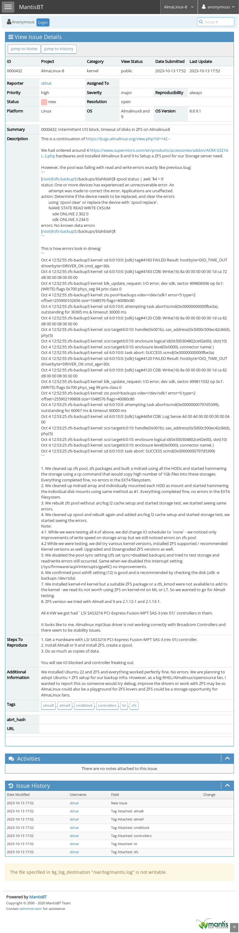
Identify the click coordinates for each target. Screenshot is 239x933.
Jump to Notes (24, 48)
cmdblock (84, 705)
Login (43, 22)
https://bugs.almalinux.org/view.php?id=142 (126, 138)
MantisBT (38, 897)
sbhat (46, 83)
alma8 (48, 705)
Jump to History (58, 48)
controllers (107, 705)
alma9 (64, 705)
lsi (124, 705)
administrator (31, 908)
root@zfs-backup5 (59, 179)
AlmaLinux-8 (179, 7)
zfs (134, 705)
